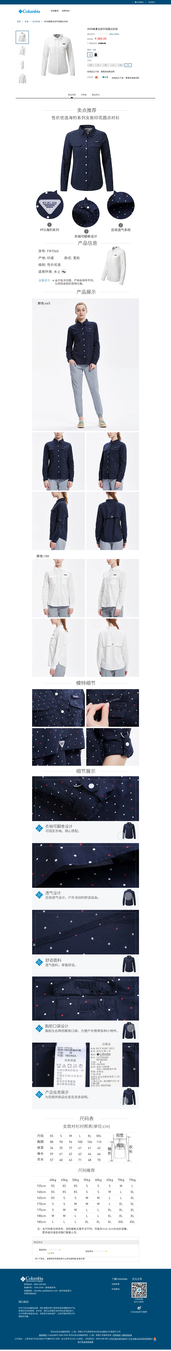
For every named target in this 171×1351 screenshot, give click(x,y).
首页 (19, 21)
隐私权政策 (127, 1335)
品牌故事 (116, 1284)
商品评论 (96, 95)
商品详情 (72, 95)
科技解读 (55, 11)
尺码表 (84, 95)
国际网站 (43, 1335)
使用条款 (117, 1335)
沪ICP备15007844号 (118, 1339)
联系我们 (151, 2)
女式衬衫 (36, 21)
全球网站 (139, 2)
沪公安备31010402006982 (140, 1339)
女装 (27, 21)
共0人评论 (114, 34)
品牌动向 (66, 11)
